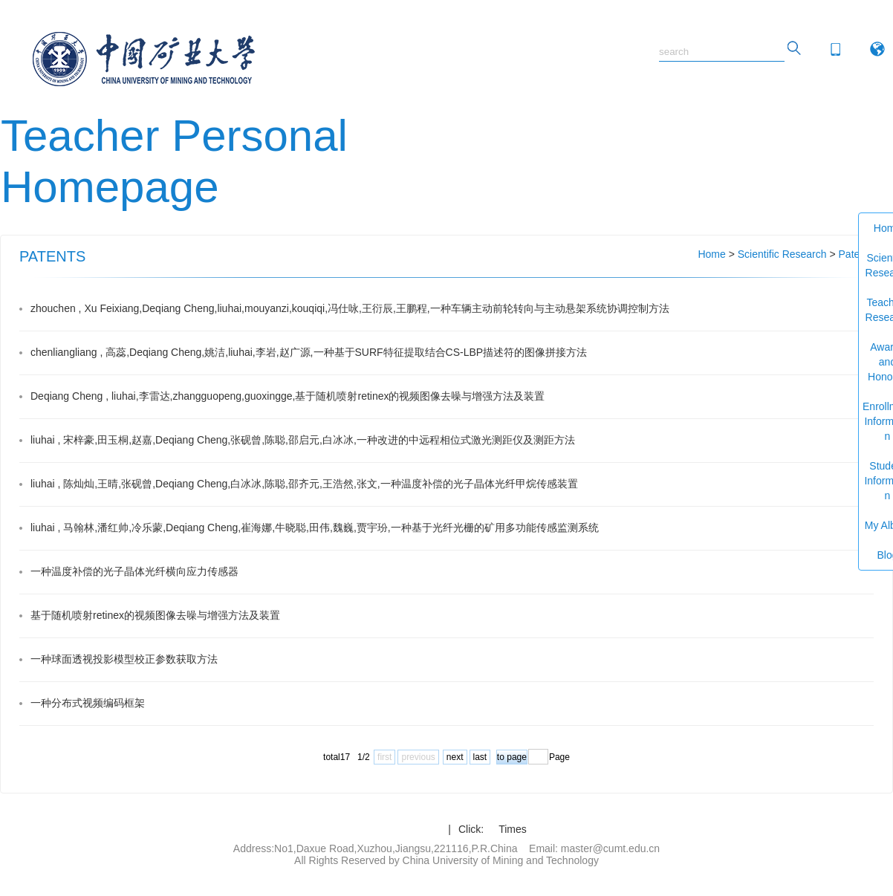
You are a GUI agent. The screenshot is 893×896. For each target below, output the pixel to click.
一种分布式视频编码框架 (87, 703)
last (480, 757)
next (455, 757)
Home (711, 254)
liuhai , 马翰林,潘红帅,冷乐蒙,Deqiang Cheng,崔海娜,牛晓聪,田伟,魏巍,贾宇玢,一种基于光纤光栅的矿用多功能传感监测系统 (314, 527)
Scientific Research (782, 254)
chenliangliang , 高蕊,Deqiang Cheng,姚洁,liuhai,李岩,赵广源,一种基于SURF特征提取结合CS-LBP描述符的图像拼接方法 (308, 352)
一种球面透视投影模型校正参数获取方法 (124, 659)
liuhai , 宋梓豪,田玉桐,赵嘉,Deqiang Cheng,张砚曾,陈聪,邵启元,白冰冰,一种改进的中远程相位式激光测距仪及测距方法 (302, 440)
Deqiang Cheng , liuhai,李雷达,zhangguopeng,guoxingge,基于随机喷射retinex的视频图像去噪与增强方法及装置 (287, 396)
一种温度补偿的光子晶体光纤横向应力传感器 (134, 571)
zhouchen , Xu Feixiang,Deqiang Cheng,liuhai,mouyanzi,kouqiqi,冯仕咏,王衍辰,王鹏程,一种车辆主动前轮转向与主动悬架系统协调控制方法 (349, 308)
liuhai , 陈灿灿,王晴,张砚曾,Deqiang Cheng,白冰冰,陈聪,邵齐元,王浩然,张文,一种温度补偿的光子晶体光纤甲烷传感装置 (304, 484)
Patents (856, 254)
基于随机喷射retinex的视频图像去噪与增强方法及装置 (155, 615)
